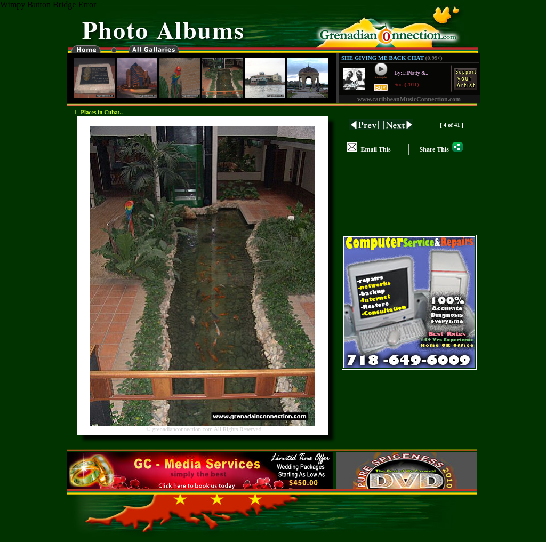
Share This (441, 149)
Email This (368, 149)
